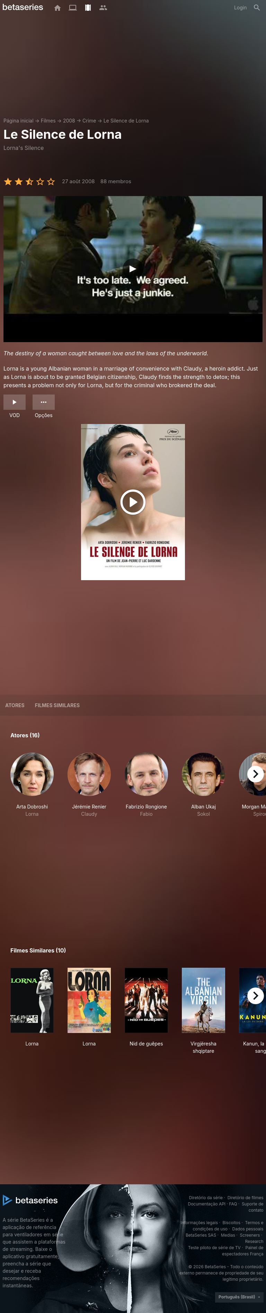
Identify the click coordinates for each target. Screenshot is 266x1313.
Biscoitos (231, 1222)
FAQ (233, 1203)
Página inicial (18, 121)
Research (254, 1241)
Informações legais (199, 1222)
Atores (15, 705)
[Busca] (257, 7)
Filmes (48, 121)
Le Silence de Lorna (126, 121)
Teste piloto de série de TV (214, 1247)
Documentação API (206, 1203)
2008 (69, 121)
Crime (89, 121)
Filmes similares (57, 705)
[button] (32, 785)
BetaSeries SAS (201, 1235)
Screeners (250, 1235)
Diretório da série (206, 1197)
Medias (228, 1235)
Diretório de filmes (246, 1197)
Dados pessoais (248, 1228)
